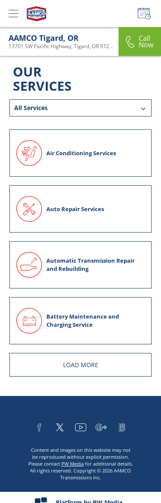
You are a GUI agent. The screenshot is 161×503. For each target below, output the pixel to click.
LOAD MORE (80, 365)
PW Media (72, 463)
